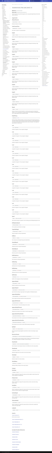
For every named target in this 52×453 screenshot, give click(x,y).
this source (21, 4)
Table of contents (44, 4)
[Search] (35, 1)
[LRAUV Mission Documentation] (2, 1)
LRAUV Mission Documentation (4, 5)
